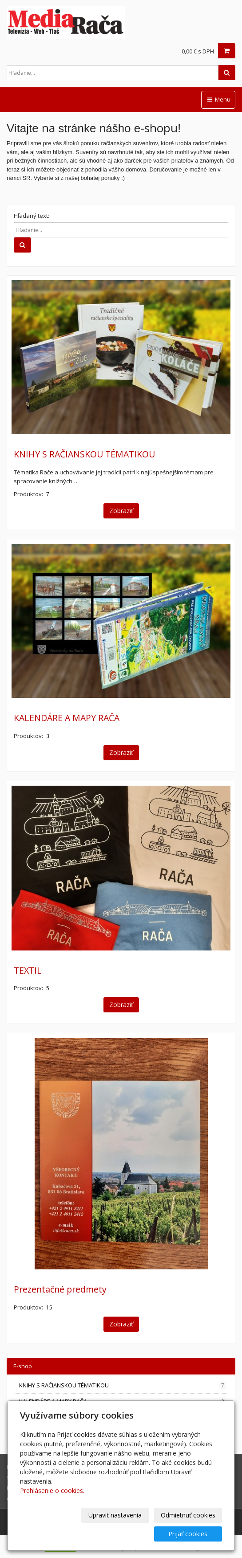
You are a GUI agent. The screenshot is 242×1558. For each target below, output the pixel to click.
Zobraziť (121, 510)
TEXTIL (28, 970)
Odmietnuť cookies (188, 1515)
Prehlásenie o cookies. (52, 1490)
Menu (218, 99)
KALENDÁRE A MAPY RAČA (66, 718)
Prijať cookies (187, 1533)
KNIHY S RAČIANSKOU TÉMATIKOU (84, 454)
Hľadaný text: (31, 216)
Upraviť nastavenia (115, 1515)
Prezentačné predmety (60, 1289)
